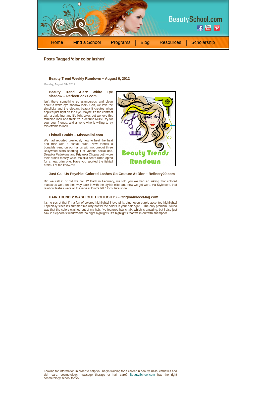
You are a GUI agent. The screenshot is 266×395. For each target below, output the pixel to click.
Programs (120, 42)
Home (57, 42)
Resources (170, 42)
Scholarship (203, 42)
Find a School (87, 42)
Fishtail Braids (61, 135)
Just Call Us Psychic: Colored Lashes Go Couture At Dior (97, 174)
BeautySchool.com (142, 374)
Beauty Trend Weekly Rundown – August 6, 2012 (89, 78)
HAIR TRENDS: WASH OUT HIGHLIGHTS (83, 197)
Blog (144, 42)
